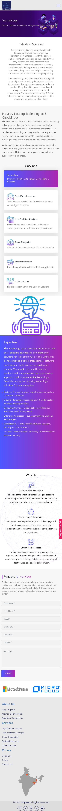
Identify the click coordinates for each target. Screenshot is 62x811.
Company (6, 755)
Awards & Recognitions (12, 718)
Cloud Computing (10, 737)
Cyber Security (9, 745)
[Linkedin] (25, 808)
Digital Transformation (12, 728)
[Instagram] (36, 808)
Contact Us (7, 764)
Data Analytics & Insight (13, 732)
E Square (24, 802)
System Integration (10, 741)
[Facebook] (19, 808)
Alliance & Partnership (12, 713)
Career (5, 760)
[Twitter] (31, 808)
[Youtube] (42, 808)
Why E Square (8, 709)
